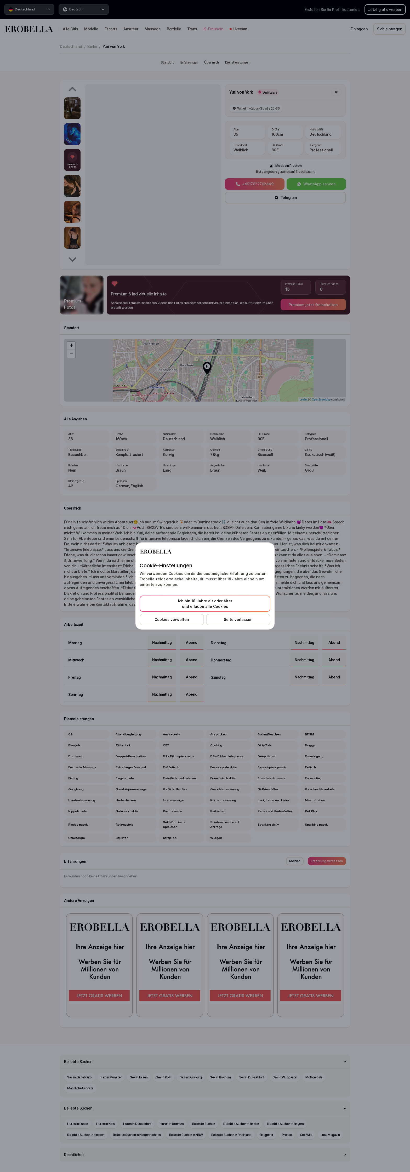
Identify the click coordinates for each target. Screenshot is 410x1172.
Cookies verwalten (172, 619)
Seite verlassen (238, 619)
